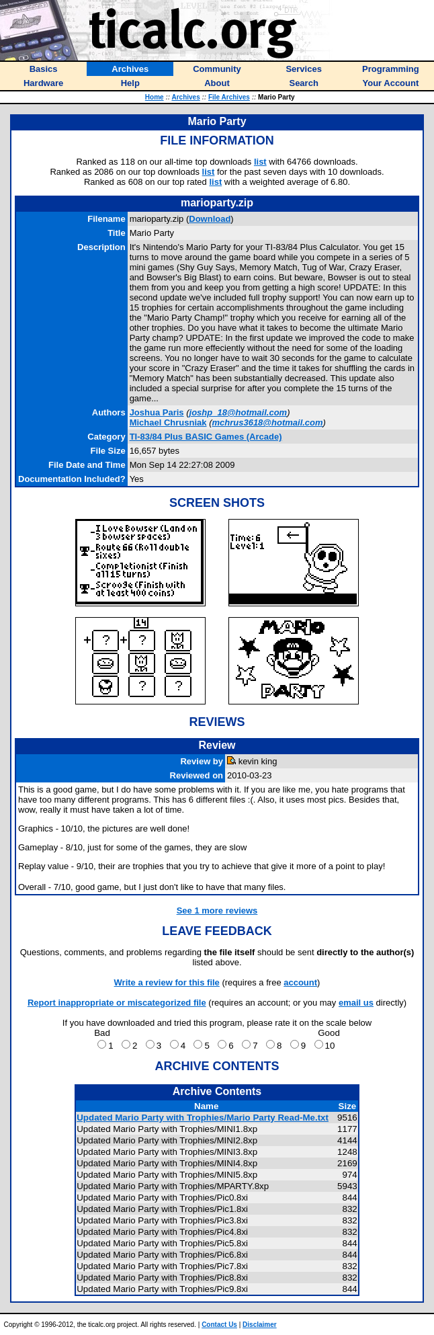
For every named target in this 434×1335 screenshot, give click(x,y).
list (260, 162)
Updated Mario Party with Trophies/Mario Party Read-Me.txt (203, 1117)
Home (154, 97)
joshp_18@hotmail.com (238, 412)
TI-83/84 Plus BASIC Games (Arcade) (206, 437)
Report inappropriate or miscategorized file (117, 1003)
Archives (185, 97)
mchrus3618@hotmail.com (267, 422)
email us (356, 1003)
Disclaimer (260, 1324)
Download (209, 219)
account (300, 982)
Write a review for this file (167, 982)
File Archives (229, 97)
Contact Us (219, 1324)
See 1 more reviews (217, 910)
